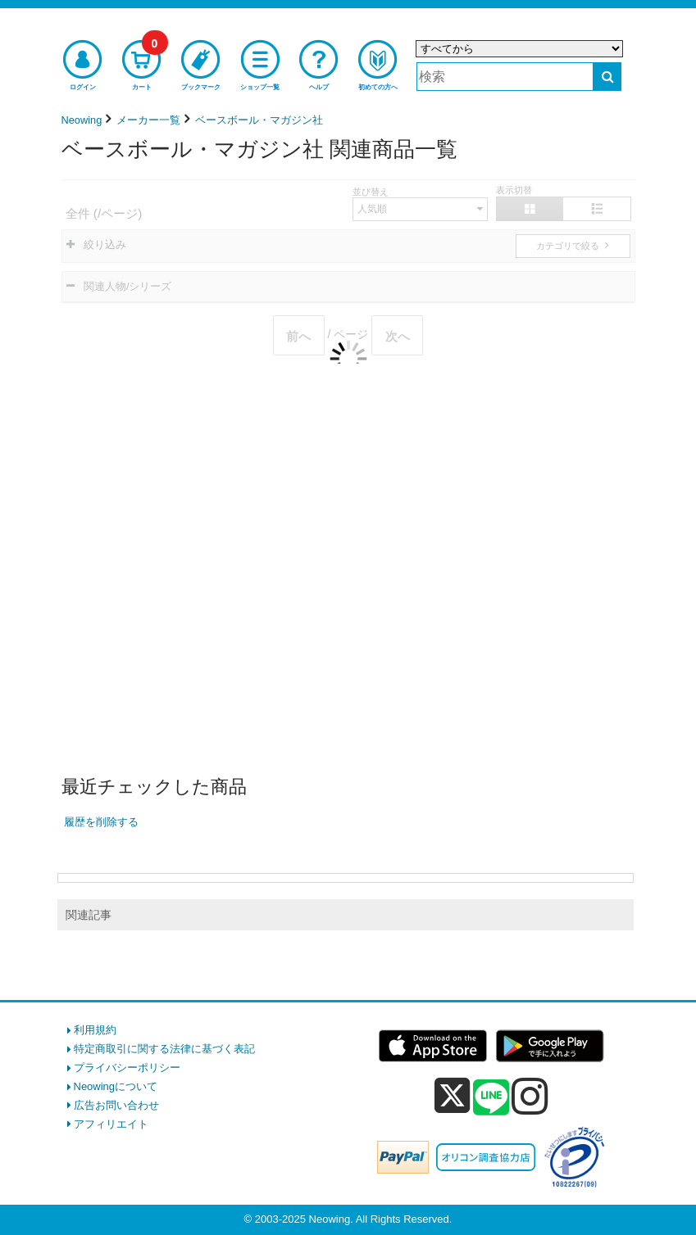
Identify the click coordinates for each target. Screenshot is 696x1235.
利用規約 (95, 1030)
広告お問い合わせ (116, 1105)
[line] (491, 1098)
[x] (452, 1096)
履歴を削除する (101, 822)
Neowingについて (116, 1086)
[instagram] (530, 1095)
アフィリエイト (111, 1124)
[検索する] (607, 76)
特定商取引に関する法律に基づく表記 (164, 1049)
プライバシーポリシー (127, 1067)
